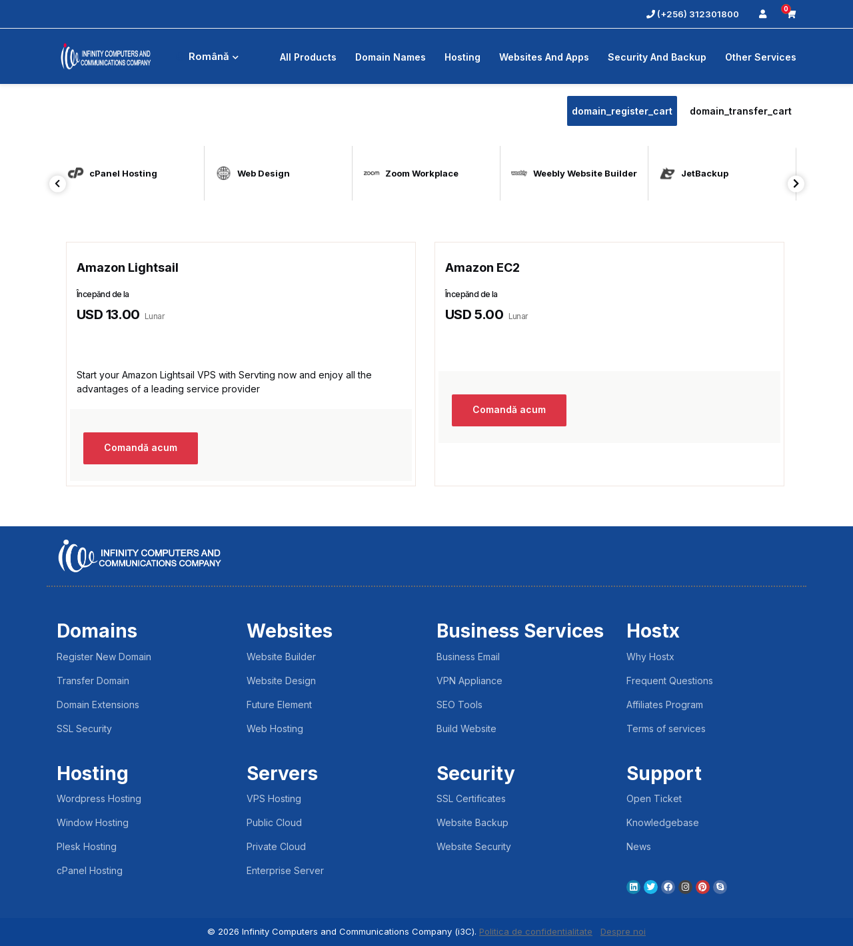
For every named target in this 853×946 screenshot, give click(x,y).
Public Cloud (274, 822)
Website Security (473, 846)
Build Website (466, 728)
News (638, 846)
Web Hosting (275, 728)
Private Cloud (276, 846)
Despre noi (623, 931)
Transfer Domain (93, 680)
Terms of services (666, 728)
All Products (308, 57)
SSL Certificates (471, 798)
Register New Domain (104, 656)
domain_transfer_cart (741, 111)
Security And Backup (657, 57)
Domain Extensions (98, 704)
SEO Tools (459, 704)
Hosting (462, 57)
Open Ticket (654, 798)
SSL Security (84, 728)
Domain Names (390, 57)
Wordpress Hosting (99, 798)
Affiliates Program (664, 704)
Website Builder (281, 656)
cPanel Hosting (90, 870)
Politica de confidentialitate (535, 931)
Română (207, 56)
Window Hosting (93, 822)
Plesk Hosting (87, 846)
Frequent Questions (669, 680)
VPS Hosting (274, 798)
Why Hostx (650, 656)
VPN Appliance (469, 680)
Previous (57, 183)
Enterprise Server (285, 870)
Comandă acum (140, 448)
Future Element (279, 704)
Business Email (468, 656)
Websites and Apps (544, 57)
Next (796, 183)
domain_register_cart (622, 111)
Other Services (760, 57)
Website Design (281, 680)
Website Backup (472, 822)
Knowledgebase (662, 822)
